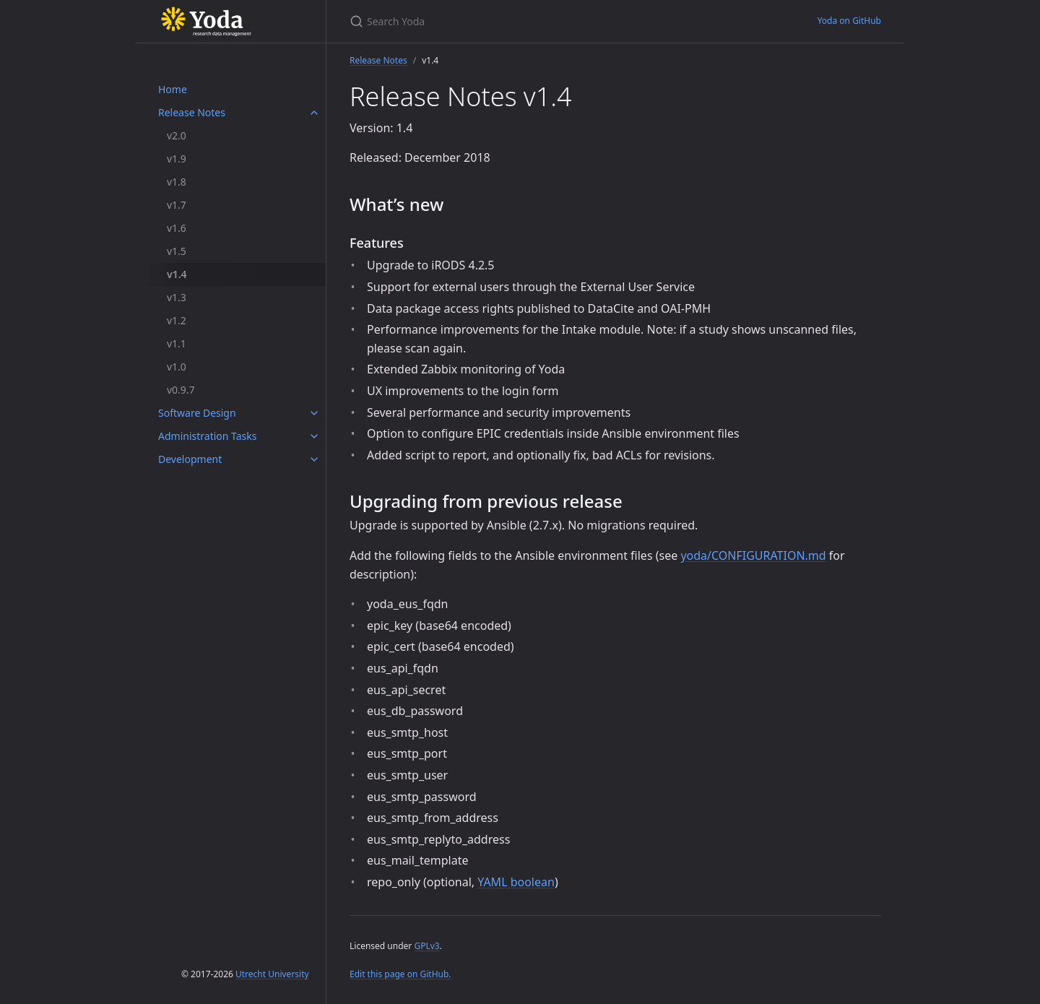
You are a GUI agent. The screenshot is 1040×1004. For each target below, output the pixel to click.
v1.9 (176, 158)
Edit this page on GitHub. (400, 974)
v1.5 (176, 251)
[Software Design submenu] (314, 413)
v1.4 (177, 274)
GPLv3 (426, 946)
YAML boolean (516, 882)
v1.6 (176, 228)
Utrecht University (272, 974)
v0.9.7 (181, 390)
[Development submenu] (314, 459)
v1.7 (176, 205)
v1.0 (176, 366)
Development (190, 459)
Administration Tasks (207, 436)
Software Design (197, 413)
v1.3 (176, 297)
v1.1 (176, 343)
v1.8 (176, 182)
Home (172, 89)
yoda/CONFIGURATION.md (753, 555)
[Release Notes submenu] (314, 112)
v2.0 (176, 135)
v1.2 (176, 320)
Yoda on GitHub (849, 20)
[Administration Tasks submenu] (314, 436)
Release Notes (191, 112)
